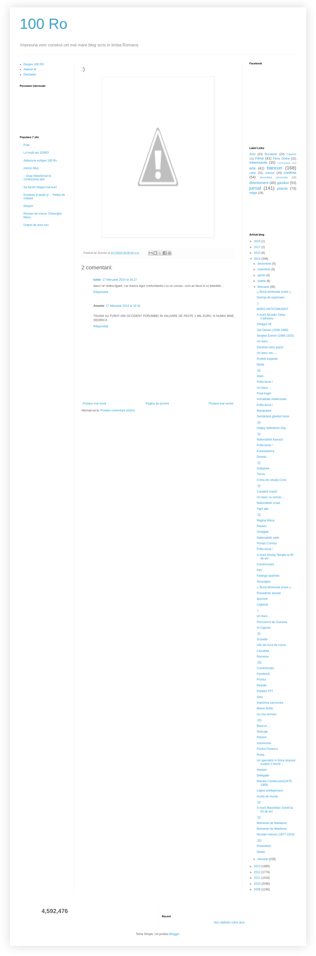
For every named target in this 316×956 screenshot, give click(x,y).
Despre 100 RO (33, 64)
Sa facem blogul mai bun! (40, 187)
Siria (260, 697)
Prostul (261, 679)
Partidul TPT (265, 691)
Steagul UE (264, 324)
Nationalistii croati (268, 503)
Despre (28, 206)
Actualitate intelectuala (271, 399)
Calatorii (291, 154)
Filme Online (281, 158)
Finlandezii (264, 846)
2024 (257, 241)
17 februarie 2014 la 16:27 (119, 279)
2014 (257, 258)
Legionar (262, 604)
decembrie (264, 263)
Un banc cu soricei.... (270, 497)
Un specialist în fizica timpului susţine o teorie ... (276, 762)
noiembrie (264, 269)
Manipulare (264, 410)
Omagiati (263, 531)
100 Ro (43, 24)
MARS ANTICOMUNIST (273, 309)
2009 (257, 889)
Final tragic (264, 393)
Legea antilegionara (270, 790)
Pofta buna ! (265, 382)
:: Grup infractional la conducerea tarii (37, 177)
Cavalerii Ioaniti (267, 491)
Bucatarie (271, 154)
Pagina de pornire (157, 403)
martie (262, 281)
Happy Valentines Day (271, 428)
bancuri (274, 167)
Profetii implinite (267, 359)
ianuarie (263, 859)
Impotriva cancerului (270, 702)
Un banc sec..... (267, 353)
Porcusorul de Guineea (272, 622)
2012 (257, 872)
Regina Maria (265, 520)
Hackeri (262, 770)
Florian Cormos (267, 543)
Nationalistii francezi (270, 439)
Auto (252, 154)
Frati (26, 145)
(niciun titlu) (31, 168)
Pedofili (261, 685)
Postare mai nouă (94, 403)
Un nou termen (266, 714)
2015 (257, 253)
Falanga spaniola (268, 575)
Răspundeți (100, 292)
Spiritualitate (284, 163)
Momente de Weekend (272, 823)
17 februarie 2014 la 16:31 (123, 306)
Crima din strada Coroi (271, 480)
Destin (261, 852)
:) (257, 303)
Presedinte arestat (269, 593)
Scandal (262, 639)
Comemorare (265, 564)
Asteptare (263, 468)
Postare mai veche (221, 403)
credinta (290, 173)
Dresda (261, 457)
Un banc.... (264, 387)
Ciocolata (263, 651)
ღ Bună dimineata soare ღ (274, 292)
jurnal (255, 188)
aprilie (261, 275)
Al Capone (264, 627)
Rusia (260, 754)
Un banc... (263, 341)
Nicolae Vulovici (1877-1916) (276, 834)
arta (252, 168)
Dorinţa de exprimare (270, 297)
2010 (257, 883)
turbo (97, 279)
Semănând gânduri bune (273, 416)
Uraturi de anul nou (36, 225)
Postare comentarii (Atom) (117, 410)
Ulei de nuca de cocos (271, 645)
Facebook (263, 674)
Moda (260, 364)
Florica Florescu (267, 749)
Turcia (261, 474)
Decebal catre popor (270, 347)
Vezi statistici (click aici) (229, 922)
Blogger (174, 934)
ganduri (283, 183)
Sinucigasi (263, 581)
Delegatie (263, 775)
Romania (263, 656)
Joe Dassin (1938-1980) (272, 330)
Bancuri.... (263, 726)
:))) (258, 370)
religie (253, 193)
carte (252, 173)
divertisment (259, 183)
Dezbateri (29, 74)
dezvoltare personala (274, 177)
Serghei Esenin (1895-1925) (275, 335)
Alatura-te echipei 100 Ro (40, 160)
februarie (263, 287)
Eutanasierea (265, 451)
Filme (259, 158)
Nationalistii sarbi (268, 537)
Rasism (262, 526)
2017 (257, 247)
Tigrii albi (263, 509)
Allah (260, 376)
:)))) (259, 662)
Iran (259, 570)
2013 (257, 866)
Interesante (258, 163)
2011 (257, 878)
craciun (270, 173)
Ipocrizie (262, 599)
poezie (282, 188)
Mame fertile (265, 708)
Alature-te (29, 69)
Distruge (262, 731)
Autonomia (264, 743)
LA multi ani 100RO (36, 152)
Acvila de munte (267, 796)
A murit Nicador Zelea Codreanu (271, 316)
